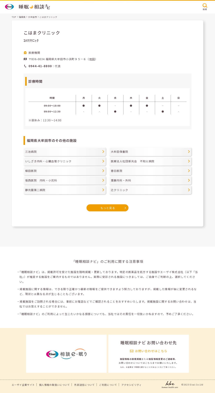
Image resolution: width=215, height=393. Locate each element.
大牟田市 (32, 16)
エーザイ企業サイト (23, 384)
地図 (92, 59)
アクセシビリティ (131, 384)
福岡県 (22, 16)
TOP (14, 16)
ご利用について (108, 384)
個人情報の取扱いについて (54, 384)
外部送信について (84, 384)
